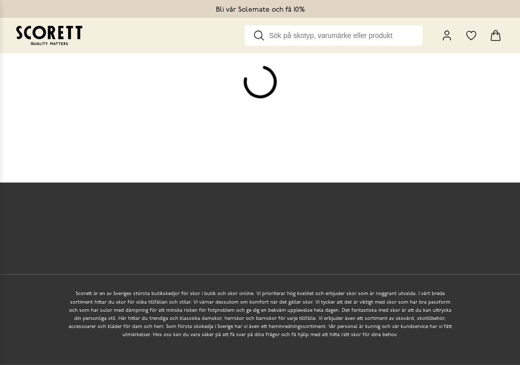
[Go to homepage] (49, 35)
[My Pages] (447, 35)
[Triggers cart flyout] (496, 35)
